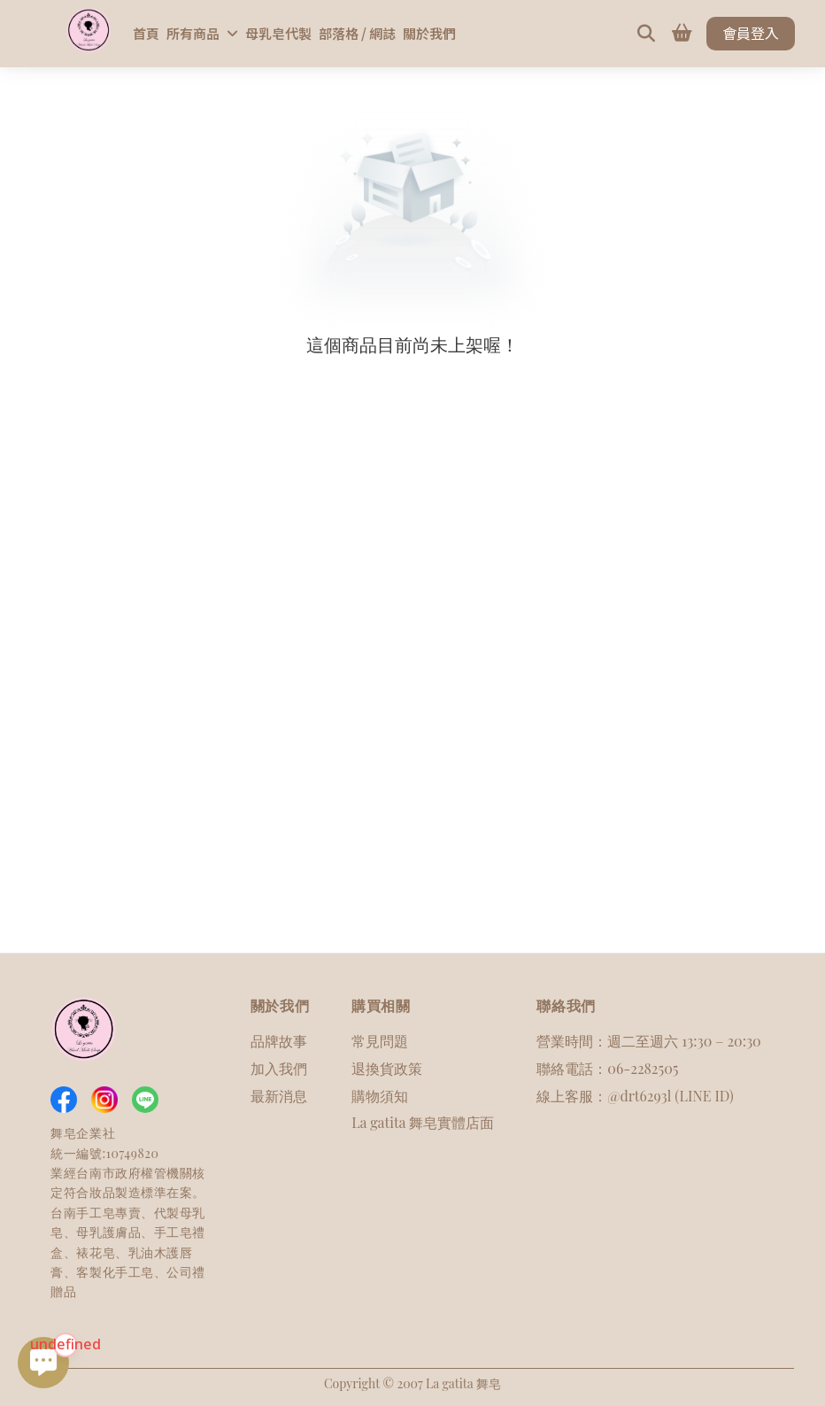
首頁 (146, 33)
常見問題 (379, 1040)
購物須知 (379, 1095)
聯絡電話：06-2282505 (607, 1068)
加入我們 (279, 1068)
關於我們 (429, 33)
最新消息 (279, 1095)
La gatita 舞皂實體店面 (422, 1122)
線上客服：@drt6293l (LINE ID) (634, 1095)
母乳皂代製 (278, 33)
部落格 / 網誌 (357, 33)
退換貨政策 (386, 1068)
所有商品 (202, 33)
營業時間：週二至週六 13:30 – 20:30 (648, 1040)
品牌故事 (279, 1040)
